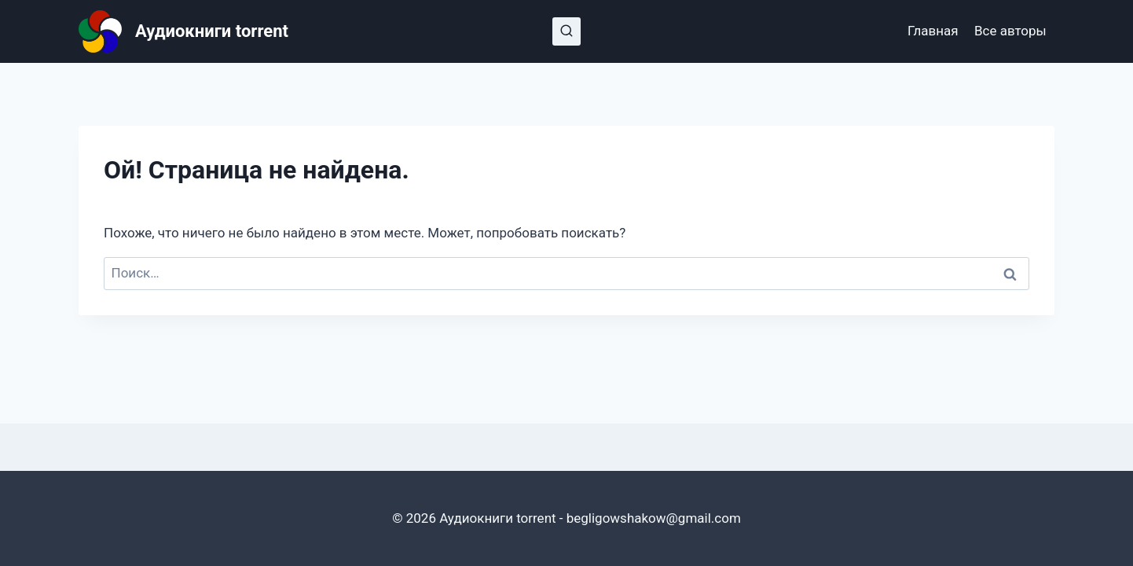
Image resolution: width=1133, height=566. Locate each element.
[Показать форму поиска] (566, 31)
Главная (933, 31)
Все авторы (1010, 31)
